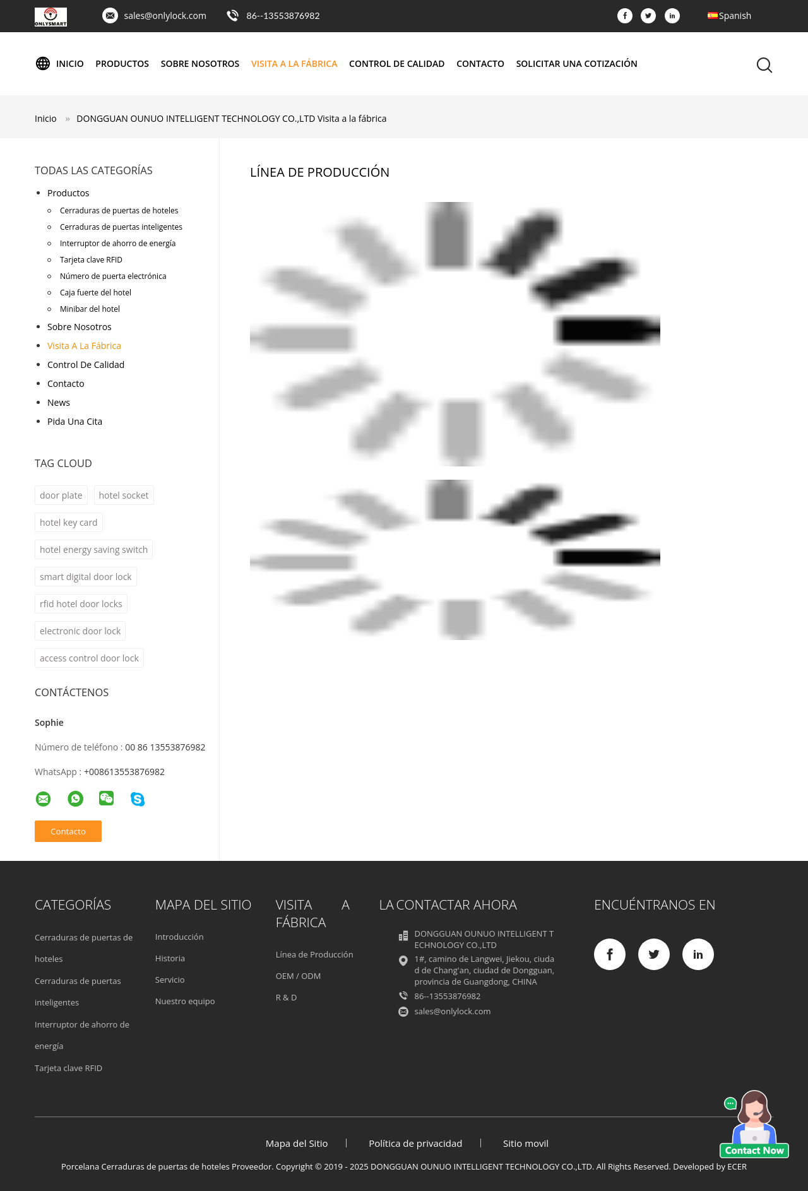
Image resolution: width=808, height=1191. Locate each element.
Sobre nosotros (200, 63)
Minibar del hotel (90, 309)
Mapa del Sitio (297, 1143)
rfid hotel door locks (81, 604)
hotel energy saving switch (94, 549)
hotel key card (69, 522)
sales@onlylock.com (165, 15)
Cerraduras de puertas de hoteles (119, 210)
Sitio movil (526, 1143)
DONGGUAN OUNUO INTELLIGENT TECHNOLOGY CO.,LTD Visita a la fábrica (231, 118)
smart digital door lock (86, 577)
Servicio (170, 979)
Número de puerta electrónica (113, 276)
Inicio (59, 63)
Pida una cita (74, 421)
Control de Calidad (396, 63)
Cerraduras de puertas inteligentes (121, 227)
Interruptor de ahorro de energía (118, 243)
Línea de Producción (315, 954)
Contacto (480, 63)
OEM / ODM (298, 975)
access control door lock (89, 658)
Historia (170, 958)
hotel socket (124, 495)
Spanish (735, 15)
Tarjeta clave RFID (91, 259)
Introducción (179, 936)
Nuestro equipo (185, 1001)
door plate (61, 495)
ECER (737, 1166)
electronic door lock (80, 631)
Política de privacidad (415, 1143)
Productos (122, 63)
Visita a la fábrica (294, 63)
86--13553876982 (283, 15)
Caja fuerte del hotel (95, 292)
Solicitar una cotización (577, 63)
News (58, 402)
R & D (286, 997)
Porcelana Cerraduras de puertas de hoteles (145, 1166)
